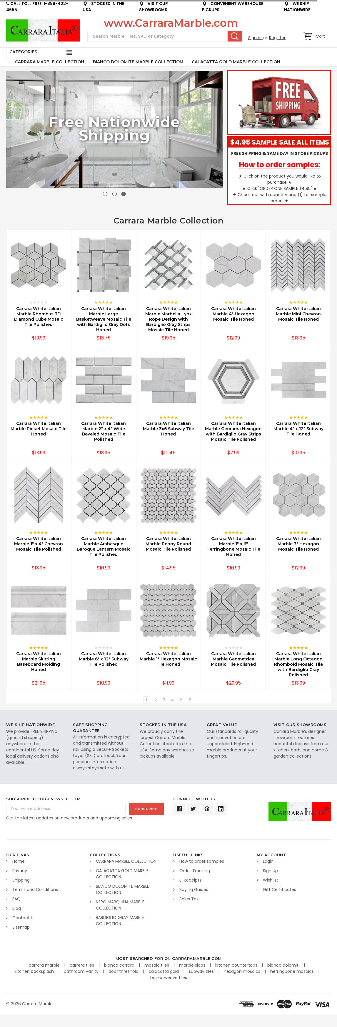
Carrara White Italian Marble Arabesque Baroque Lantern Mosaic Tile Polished (104, 546)
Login (268, 861)
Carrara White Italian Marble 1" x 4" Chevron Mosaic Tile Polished (38, 544)
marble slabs (192, 965)
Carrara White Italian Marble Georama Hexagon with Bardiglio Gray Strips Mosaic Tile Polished (233, 431)
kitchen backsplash (34, 971)
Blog (16, 908)
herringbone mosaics (292, 971)
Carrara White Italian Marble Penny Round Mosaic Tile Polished (168, 544)
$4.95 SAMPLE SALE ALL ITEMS (279, 142)
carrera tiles (82, 965)
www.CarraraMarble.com (171, 22)
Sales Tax (188, 899)
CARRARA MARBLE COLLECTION (49, 61)
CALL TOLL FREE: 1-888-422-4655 (37, 7)
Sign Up (270, 871)
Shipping (21, 880)
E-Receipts (190, 880)
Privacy (19, 871)
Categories (23, 51)
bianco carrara (120, 965)
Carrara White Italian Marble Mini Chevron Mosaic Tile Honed (298, 314)
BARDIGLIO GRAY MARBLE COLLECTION (120, 921)
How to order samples (201, 861)
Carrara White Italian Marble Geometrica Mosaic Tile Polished (233, 659)
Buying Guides (193, 889)
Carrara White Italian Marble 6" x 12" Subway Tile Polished (104, 659)
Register (277, 38)
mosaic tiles (157, 965)
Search (235, 36)
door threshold (124, 971)
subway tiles (202, 971)
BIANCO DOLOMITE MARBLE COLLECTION (138, 61)
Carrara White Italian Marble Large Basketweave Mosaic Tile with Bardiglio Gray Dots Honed (103, 319)
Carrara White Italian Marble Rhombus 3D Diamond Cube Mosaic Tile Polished (38, 316)
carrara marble (45, 965)
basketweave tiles (168, 977)
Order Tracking (194, 871)
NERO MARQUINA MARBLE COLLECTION (120, 905)
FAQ (16, 899)
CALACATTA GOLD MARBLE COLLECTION (236, 61)
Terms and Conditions (35, 889)
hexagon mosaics (242, 971)
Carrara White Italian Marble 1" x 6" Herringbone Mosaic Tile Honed (233, 546)
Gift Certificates (279, 889)
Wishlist (270, 880)
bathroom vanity (82, 971)
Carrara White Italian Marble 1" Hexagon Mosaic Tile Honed (168, 659)
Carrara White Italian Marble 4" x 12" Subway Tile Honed (298, 429)
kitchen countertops (236, 965)
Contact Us (24, 918)
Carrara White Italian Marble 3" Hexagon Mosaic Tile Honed (298, 544)
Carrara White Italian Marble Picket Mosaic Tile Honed (38, 429)
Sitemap (21, 927)
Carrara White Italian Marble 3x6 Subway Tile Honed (168, 429)
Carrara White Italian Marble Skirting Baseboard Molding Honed (38, 661)
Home (18, 861)
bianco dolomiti (284, 965)
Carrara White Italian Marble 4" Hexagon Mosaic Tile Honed (233, 314)
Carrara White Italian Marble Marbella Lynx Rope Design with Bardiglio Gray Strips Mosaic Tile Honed (168, 319)
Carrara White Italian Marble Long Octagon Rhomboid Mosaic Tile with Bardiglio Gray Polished (298, 664)
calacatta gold (164, 971)
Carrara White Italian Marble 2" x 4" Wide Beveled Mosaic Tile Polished (103, 431)
